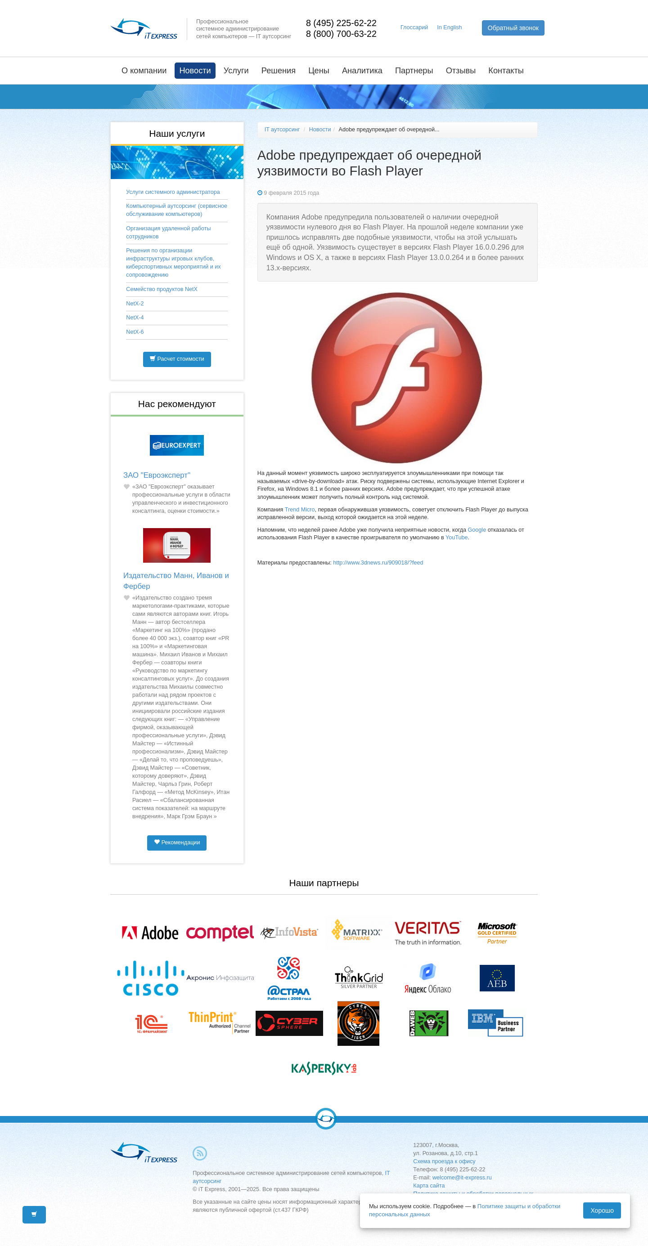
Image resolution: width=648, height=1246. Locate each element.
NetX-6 (135, 332)
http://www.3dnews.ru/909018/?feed (378, 563)
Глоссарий (414, 27)
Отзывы (461, 70)
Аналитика (362, 70)
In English (449, 27)
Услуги (236, 70)
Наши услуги (177, 133)
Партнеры (414, 70)
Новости (195, 70)
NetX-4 (135, 317)
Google (478, 530)
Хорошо (602, 1210)
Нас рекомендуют (177, 404)
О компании (144, 70)
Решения (278, 70)
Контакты (506, 70)
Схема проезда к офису (444, 1161)
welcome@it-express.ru (462, 1177)
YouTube (457, 537)
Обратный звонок (513, 27)
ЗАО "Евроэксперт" (156, 475)
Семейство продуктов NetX (162, 289)
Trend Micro (300, 509)
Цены (318, 70)
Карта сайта (429, 1186)
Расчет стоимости (177, 359)
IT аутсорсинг (282, 129)
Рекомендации (177, 842)
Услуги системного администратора (173, 192)
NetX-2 (135, 303)
